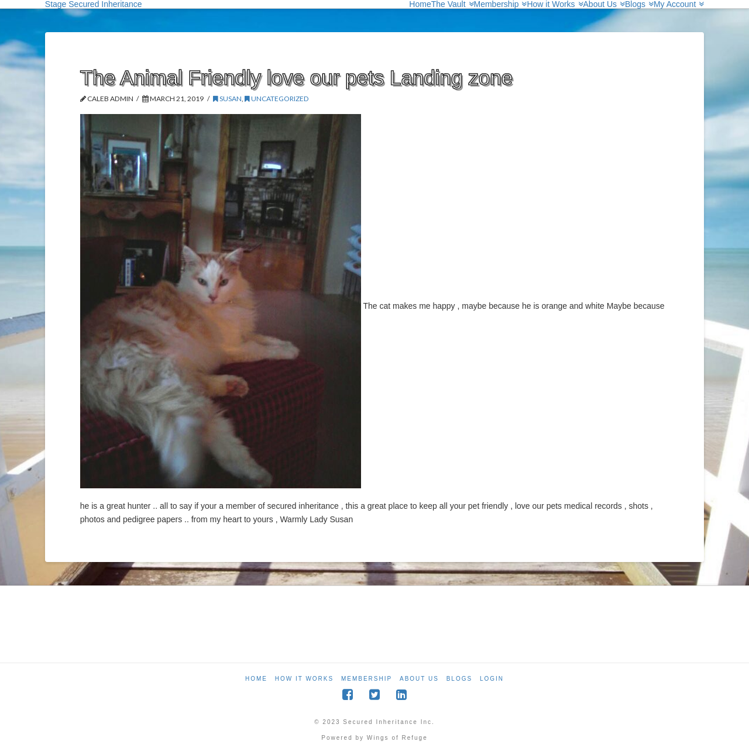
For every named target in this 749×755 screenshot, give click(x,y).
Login (492, 678)
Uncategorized (277, 98)
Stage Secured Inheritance (93, 4)
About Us (419, 678)
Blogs (459, 678)
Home (256, 678)
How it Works (304, 678)
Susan (227, 98)
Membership (366, 678)
